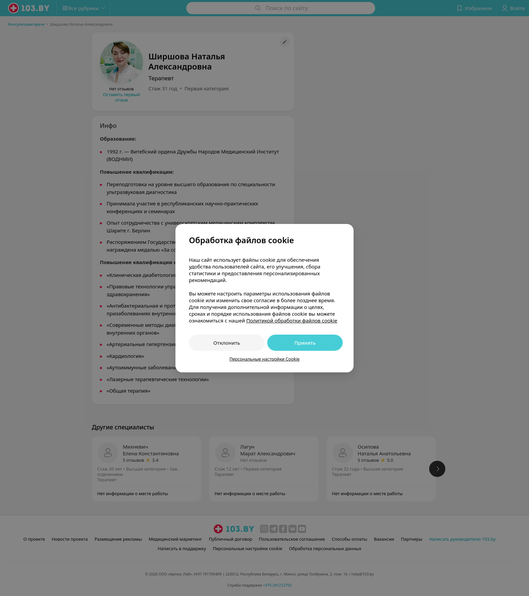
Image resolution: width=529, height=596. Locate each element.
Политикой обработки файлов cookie (291, 320)
